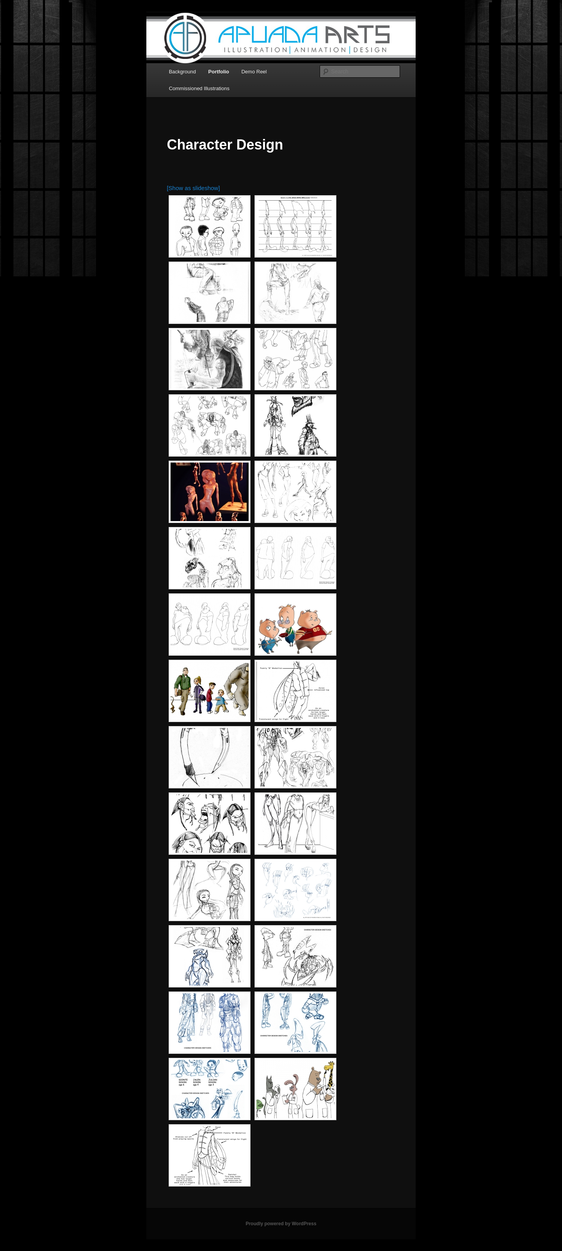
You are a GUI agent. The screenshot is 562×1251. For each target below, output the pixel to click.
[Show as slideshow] (193, 188)
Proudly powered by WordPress (280, 1223)
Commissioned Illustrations (199, 88)
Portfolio (218, 72)
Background (182, 72)
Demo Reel (254, 72)
